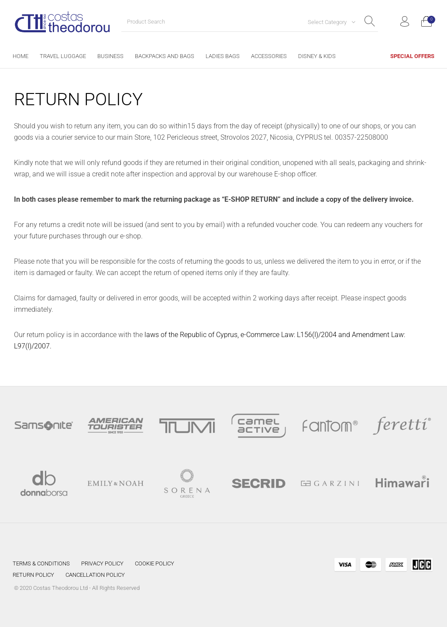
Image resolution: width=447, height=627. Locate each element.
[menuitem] (20, 56)
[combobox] (328, 22)
